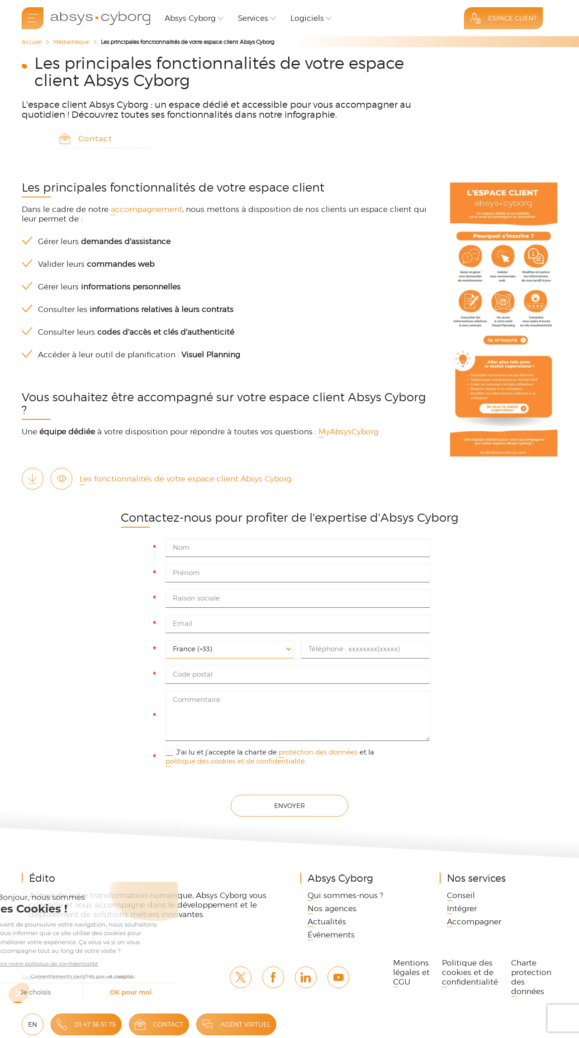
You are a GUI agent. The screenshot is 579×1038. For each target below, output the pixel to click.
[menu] (32, 18)
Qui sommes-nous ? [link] (345, 895)
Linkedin (306, 977)
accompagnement (146, 209)
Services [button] (253, 18)
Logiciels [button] (307, 18)
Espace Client (512, 18)
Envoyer (289, 805)
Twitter (241, 977)
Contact (168, 1024)
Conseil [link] (461, 895)
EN (32, 1024)
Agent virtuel (245, 1024)
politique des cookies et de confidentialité (235, 761)
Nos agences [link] (332, 908)
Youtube (338, 977)
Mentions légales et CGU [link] (411, 972)
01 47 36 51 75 (95, 1024)
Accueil (32, 41)
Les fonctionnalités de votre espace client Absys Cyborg (186, 478)
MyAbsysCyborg (349, 431)
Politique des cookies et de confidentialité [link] (470, 972)
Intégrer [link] (462, 908)
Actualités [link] (327, 921)
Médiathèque (71, 41)
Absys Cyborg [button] (190, 18)
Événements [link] (331, 934)
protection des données (318, 752)
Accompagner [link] (474, 921)
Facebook (273, 977)
